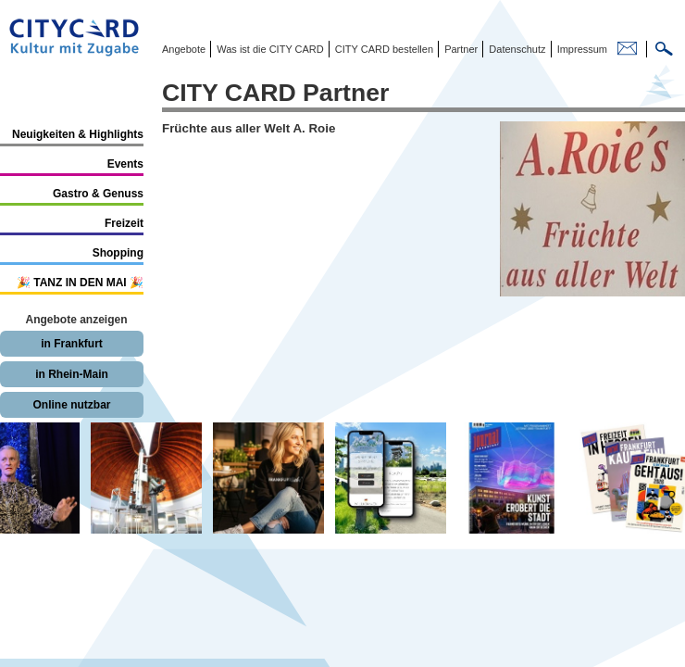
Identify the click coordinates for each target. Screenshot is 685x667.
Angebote (184, 49)
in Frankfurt (72, 343)
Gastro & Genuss (98, 193)
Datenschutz (515, 49)
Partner (460, 49)
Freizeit (124, 223)
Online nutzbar (72, 404)
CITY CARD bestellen (382, 49)
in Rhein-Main (71, 374)
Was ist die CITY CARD (269, 49)
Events (125, 163)
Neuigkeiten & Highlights (77, 134)
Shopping (118, 252)
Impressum (580, 49)
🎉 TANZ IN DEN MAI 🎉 (80, 282)
